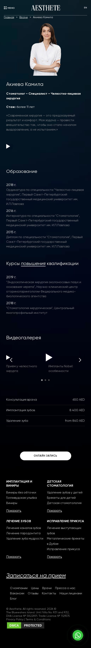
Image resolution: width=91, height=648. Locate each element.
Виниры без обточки (21, 492)
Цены (35, 588)
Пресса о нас (65, 588)
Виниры (11, 503)
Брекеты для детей (61, 498)
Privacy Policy (15, 619)
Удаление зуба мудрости (24, 538)
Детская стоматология (64, 503)
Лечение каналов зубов (23, 528)
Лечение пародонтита (23, 533)
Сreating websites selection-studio (34, 632)
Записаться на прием (36, 576)
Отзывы (33, 593)
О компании (19, 588)
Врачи (47, 588)
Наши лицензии (71, 593)
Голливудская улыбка (21, 498)
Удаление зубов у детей (64, 492)
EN (85, 8)
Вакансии (17, 593)
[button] (42, 380)
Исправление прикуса (63, 549)
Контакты (49, 593)
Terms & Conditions (38, 619)
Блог (13, 598)
